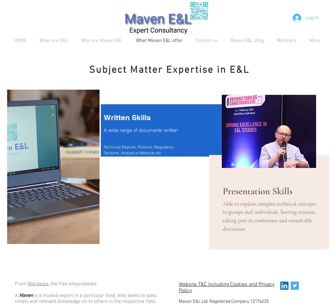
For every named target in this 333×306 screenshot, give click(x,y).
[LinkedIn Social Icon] (284, 286)
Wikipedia (38, 284)
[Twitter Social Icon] (295, 286)
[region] (53, 169)
